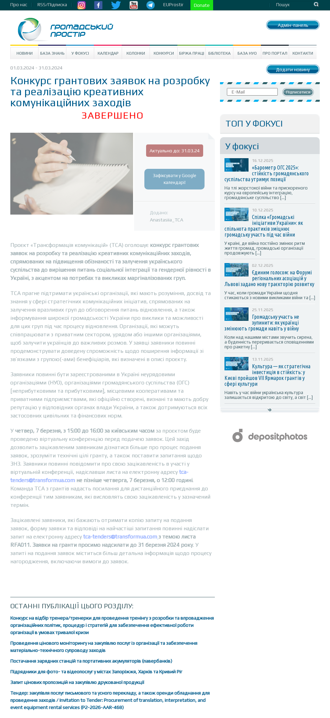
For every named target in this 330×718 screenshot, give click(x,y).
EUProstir (173, 4)
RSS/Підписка (52, 4)
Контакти (303, 53)
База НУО (247, 53)
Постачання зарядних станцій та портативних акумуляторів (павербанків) (91, 661)
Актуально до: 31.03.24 (175, 150)
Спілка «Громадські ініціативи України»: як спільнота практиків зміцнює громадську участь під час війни (263, 226)
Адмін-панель (293, 25)
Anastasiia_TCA (166, 219)
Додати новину (293, 69)
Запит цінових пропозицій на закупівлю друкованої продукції (77, 682)
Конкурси (164, 53)
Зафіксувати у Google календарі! (174, 179)
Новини (24, 53)
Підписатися (298, 92)
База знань (52, 53)
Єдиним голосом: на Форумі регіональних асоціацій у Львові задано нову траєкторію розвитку (269, 278)
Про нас (18, 4)
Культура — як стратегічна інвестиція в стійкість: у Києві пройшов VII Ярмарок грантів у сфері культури (267, 375)
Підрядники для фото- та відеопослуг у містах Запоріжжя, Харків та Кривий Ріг (96, 671)
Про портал (275, 53)
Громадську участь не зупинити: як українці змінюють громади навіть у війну (261, 322)
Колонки (135, 53)
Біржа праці (191, 53)
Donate (202, 5)
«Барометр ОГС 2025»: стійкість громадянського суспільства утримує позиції (266, 173)
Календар (108, 53)
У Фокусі (80, 53)
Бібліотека (219, 53)
